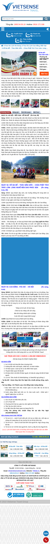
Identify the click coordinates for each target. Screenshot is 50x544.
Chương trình (5, 112)
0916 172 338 (38, 24)
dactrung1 (21, 41)
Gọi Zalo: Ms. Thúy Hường (17, 40)
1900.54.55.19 (19, 24)
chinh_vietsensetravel (12, 36)
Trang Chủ (25, 6)
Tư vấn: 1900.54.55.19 (40, 437)
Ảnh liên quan (26, 112)
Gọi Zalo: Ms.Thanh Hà (28, 35)
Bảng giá (16, 112)
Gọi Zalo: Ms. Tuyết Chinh (8, 35)
